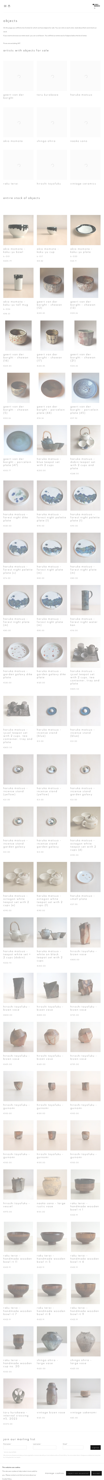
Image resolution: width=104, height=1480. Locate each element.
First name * (7, 1444)
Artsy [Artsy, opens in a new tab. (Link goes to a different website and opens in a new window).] (85, 1467)
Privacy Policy (63, 1455)
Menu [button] (5, 6)
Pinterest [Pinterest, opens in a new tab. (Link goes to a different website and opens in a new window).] (99, 1467)
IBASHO (96, 6)
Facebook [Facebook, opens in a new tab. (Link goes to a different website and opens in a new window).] (76, 1467)
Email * (65, 1444)
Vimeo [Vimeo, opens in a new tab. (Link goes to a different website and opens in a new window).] (89, 1467)
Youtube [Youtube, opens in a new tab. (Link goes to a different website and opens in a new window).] (94, 1467)
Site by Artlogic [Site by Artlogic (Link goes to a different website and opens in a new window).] (37, 1471)
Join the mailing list (71, 1467)
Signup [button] (95, 1447)
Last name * (37, 1444)
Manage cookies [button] (23, 1467)
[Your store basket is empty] (9, 6)
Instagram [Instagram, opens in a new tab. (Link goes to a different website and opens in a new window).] (80, 1467)
